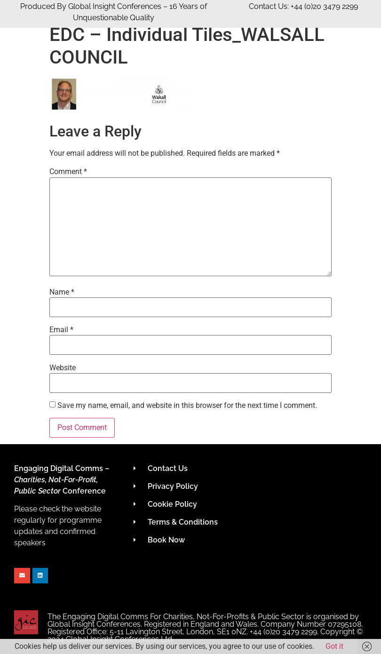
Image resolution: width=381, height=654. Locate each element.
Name (61, 292)
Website (62, 368)
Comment (68, 171)
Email (61, 330)
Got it (334, 646)
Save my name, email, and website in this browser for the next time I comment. (187, 405)
